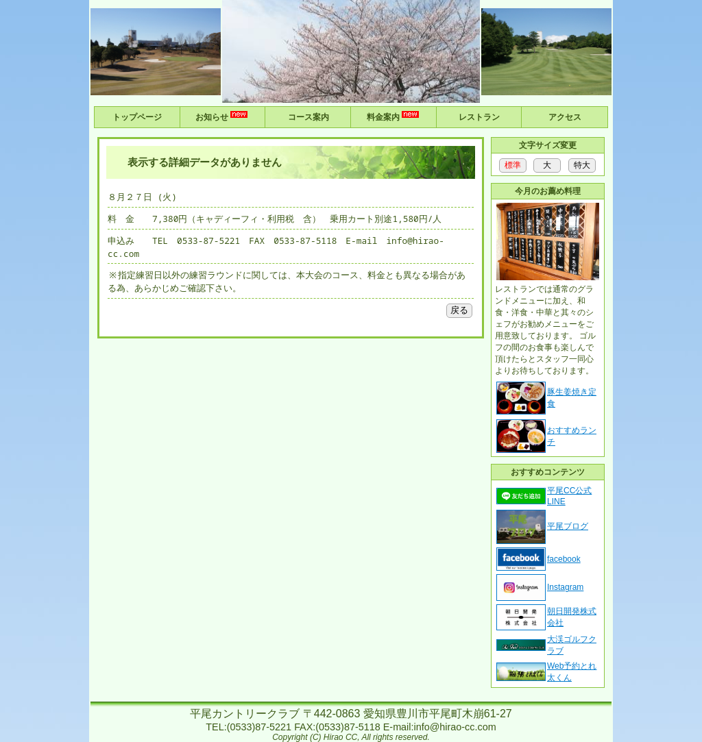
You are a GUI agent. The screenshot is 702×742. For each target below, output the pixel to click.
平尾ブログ (567, 526)
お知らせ (222, 116)
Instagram (565, 587)
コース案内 (308, 117)
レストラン (479, 117)
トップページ (137, 117)
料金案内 (394, 116)
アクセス (564, 117)
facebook (564, 559)
